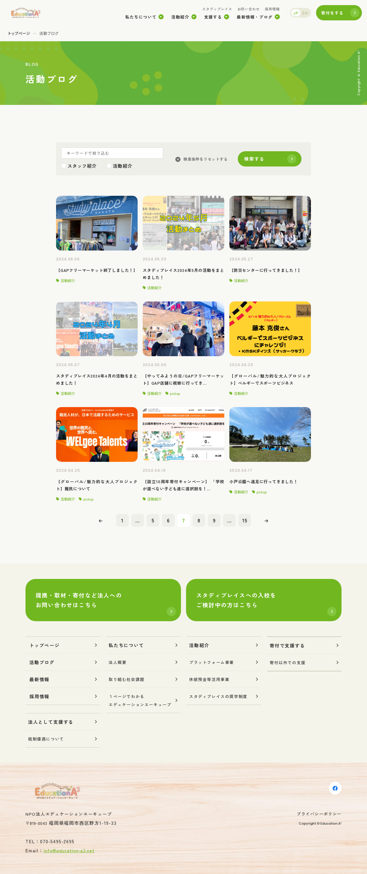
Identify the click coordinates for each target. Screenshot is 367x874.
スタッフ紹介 (82, 165)
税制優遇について (46, 739)
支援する (213, 17)
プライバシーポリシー (319, 814)
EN (305, 13)
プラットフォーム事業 (211, 662)
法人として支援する (50, 721)
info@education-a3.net (69, 850)
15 (244, 520)
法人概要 (117, 662)
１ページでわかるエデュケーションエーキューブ (140, 700)
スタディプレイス (217, 9)
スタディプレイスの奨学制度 (218, 696)
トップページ (19, 33)
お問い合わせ (248, 9)
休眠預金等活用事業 (209, 679)
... (137, 520)
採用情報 (272, 9)
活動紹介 (180, 17)
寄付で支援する (287, 645)
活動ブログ (42, 662)
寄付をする (332, 13)
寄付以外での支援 (288, 662)
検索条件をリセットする (206, 159)
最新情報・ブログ (255, 17)
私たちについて (140, 17)
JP (296, 13)
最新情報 (39, 679)
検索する (254, 158)
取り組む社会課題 (127, 679)
